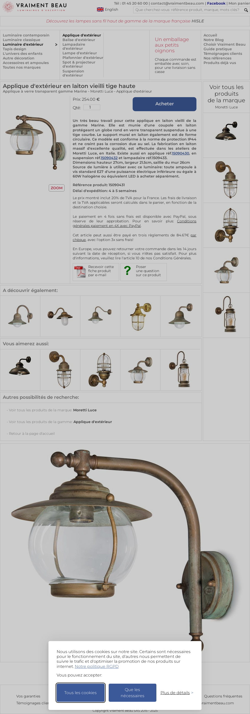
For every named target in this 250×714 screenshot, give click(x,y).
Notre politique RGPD (97, 666)
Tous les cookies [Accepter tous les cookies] (80, 692)
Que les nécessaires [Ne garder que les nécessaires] (132, 692)
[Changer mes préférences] (174, 693)
